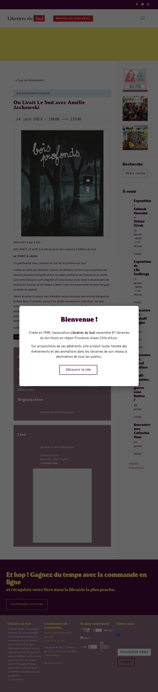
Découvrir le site (78, 370)
